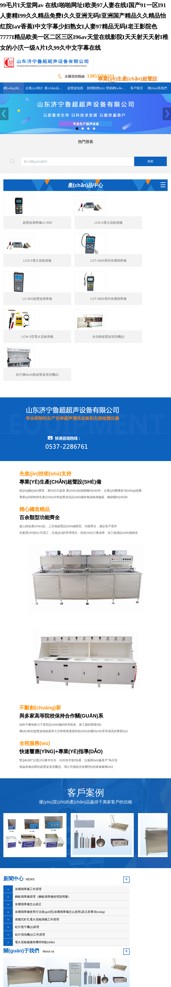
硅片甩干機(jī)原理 (27, 881)
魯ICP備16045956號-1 (84, 953)
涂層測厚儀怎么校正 (28, 843)
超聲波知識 (77, 922)
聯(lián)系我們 (51, 928)
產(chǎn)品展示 (57, 922)
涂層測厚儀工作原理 (28, 828)
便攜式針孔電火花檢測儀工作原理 (37, 873)
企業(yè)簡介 (36, 922)
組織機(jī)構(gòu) (119, 922)
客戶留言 (33, 928)
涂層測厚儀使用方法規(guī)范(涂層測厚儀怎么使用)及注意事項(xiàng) (43, 862)
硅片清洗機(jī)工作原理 (30, 888)
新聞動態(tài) (96, 922)
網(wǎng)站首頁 (13, 922)
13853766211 (100, 76)
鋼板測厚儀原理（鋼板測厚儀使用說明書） (43, 836)
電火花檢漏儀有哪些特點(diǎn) (35, 896)
